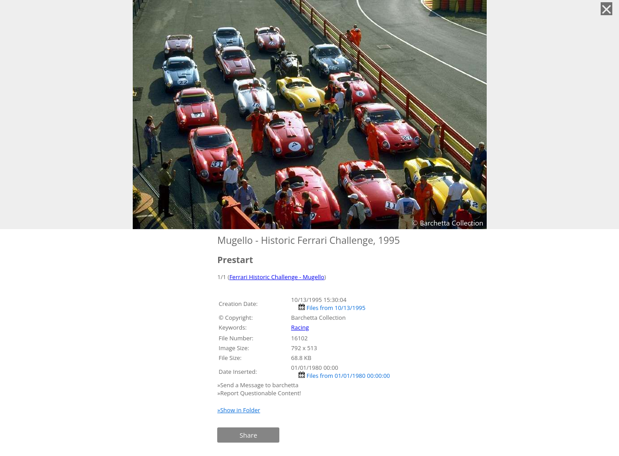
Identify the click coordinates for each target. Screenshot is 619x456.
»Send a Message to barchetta (258, 385)
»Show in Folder (238, 410)
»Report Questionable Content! (259, 393)
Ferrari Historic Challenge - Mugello (276, 277)
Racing (300, 327)
